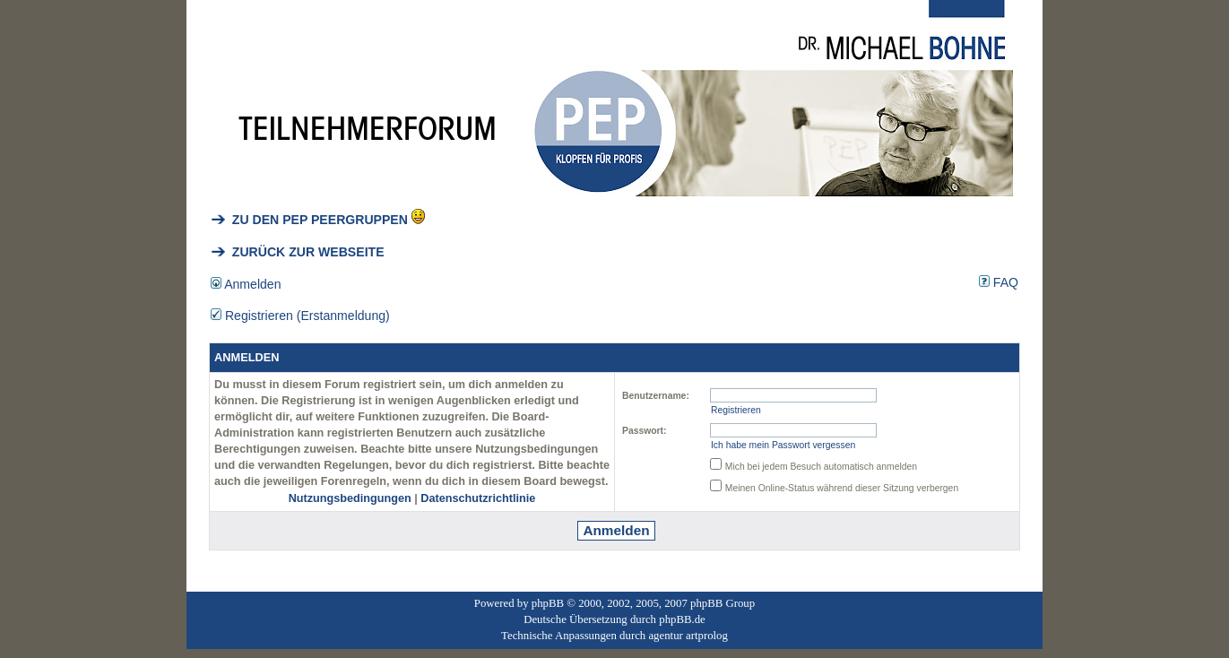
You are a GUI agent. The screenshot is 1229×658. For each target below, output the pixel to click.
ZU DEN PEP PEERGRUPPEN (309, 219)
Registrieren (736, 410)
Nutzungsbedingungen (350, 498)
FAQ (998, 282)
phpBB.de (682, 619)
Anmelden (246, 284)
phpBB (548, 603)
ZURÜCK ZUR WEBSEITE (298, 252)
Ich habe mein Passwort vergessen (783, 445)
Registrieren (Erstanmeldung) (300, 315)
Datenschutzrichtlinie (477, 498)
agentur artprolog (687, 635)
